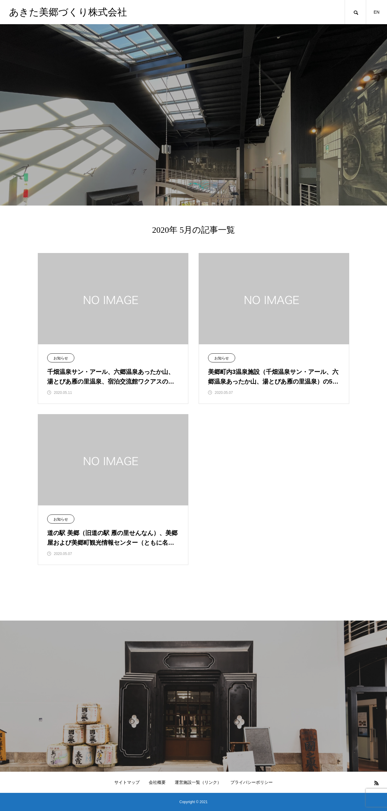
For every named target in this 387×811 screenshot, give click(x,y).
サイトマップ (127, 782)
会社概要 (157, 782)
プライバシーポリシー (251, 782)
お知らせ (61, 358)
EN (376, 12)
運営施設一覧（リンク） (198, 782)
